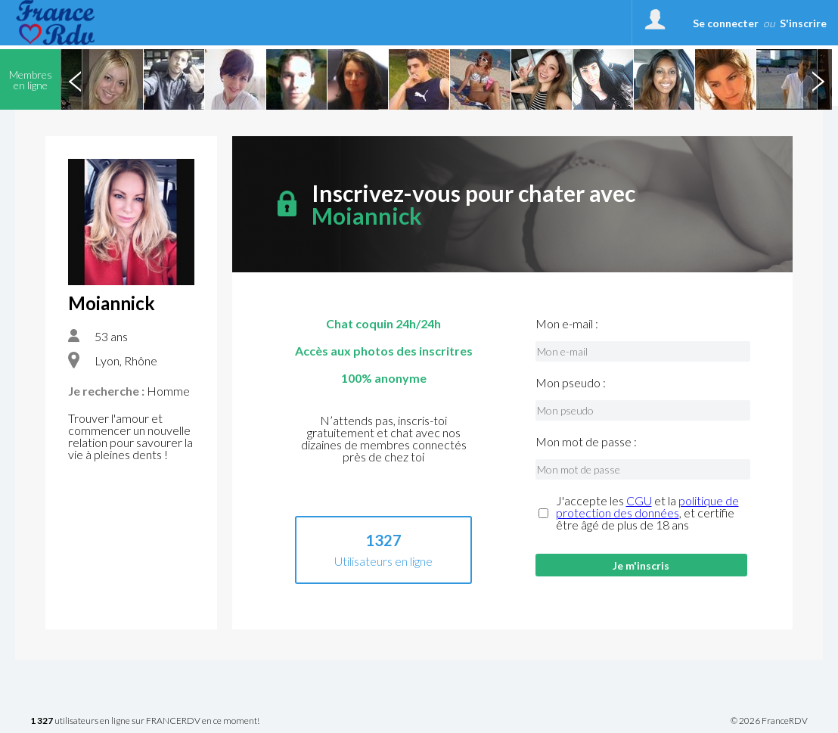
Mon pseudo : (570, 383)
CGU (639, 500)
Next (817, 79)
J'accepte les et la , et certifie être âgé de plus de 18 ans (647, 513)
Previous (75, 79)
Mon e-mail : (566, 324)
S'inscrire (803, 23)
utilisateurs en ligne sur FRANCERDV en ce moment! (144, 721)
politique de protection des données (647, 506)
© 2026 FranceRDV (769, 720)
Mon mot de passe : (586, 442)
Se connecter (726, 23)
